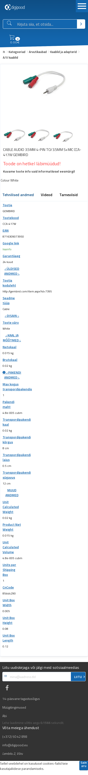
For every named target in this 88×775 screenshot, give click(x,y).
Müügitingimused (14, 707)
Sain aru (83, 764)
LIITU (78, 676)
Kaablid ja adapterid (63, 51)
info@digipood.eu (15, 745)
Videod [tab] (46, 195)
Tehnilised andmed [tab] (18, 195)
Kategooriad (17, 51)
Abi (4, 716)
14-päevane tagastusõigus (21, 698)
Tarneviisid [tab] (68, 195)
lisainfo (7, 249)
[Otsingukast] (46, 24)
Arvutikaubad (38, 51)
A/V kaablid (10, 57)
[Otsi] (81, 24)
